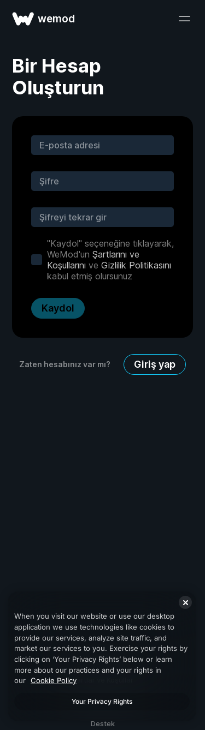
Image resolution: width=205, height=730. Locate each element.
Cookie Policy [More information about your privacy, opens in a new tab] (54, 680)
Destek (103, 723)
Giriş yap (154, 364)
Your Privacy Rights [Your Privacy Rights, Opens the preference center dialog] (102, 701)
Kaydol (58, 308)
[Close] (185, 602)
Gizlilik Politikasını (136, 265)
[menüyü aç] (184, 18)
